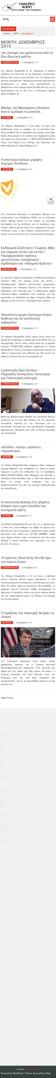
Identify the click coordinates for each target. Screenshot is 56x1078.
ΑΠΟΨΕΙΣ (7, 117)
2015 (15, 33)
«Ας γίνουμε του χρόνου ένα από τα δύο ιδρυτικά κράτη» (27, 54)
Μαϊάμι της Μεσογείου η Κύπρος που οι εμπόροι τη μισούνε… (25, 109)
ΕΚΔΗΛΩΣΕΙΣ (8, 269)
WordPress (18, 1073)
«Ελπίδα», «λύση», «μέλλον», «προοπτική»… (21, 449)
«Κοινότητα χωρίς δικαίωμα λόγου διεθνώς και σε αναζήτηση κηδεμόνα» (26, 318)
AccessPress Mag (41, 1073)
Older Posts (7, 698)
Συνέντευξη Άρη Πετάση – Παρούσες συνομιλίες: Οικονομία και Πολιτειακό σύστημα (25, 374)
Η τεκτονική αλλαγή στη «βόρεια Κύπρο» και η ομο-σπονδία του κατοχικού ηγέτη (25, 506)
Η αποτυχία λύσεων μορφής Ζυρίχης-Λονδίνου (21, 161)
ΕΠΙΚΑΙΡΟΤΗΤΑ (9, 62)
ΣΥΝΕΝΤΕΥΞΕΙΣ (9, 384)
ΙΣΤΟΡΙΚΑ (7, 169)
